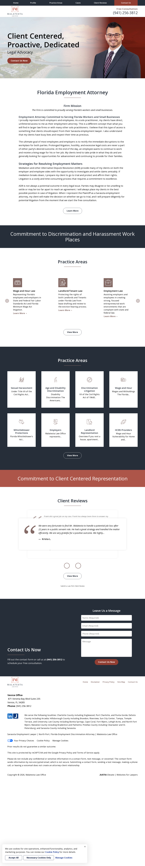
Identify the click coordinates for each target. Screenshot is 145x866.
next (78, 568)
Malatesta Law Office (36, 774)
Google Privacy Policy (62, 752)
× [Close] (85, 846)
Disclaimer (95, 682)
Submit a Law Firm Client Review (73, 586)
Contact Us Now (19, 60)
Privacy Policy (109, 682)
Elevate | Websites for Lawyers (118, 774)
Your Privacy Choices (20, 740)
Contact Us (126, 3)
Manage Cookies (60, 740)
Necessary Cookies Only (39, 857)
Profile (33, 3)
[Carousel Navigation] (72, 566)
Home (15, 3)
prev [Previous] (66, 568)
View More (72, 332)
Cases (78, 3)
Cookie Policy (43, 740)
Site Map (121, 682)
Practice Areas (56, 3)
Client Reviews (100, 3)
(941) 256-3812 (125, 12)
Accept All (14, 857)
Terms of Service (85, 752)
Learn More (73, 210)
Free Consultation (127, 8)
